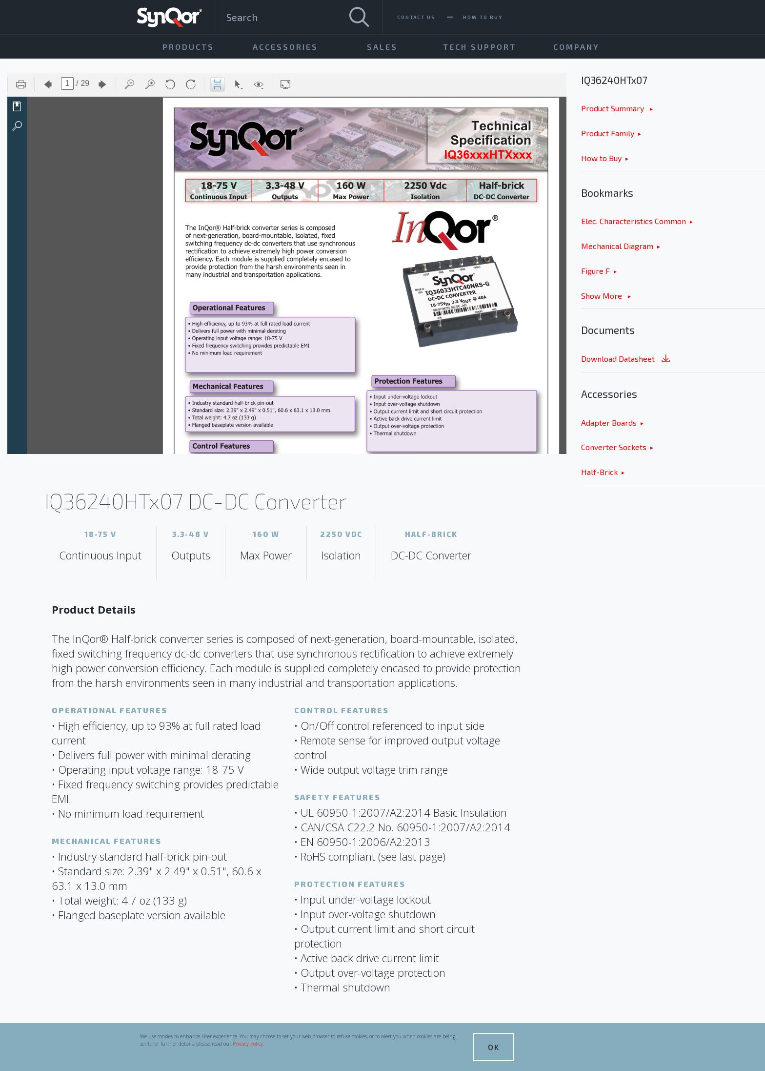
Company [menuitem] (576, 46)
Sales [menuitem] (382, 46)
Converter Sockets (613, 447)
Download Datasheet (626, 359)
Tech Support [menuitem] (479, 46)
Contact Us (416, 17)
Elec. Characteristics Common (633, 221)
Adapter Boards (609, 422)
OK (494, 1046)
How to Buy (601, 158)
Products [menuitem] (188, 46)
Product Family (607, 133)
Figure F (595, 270)
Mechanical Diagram (617, 245)
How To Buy (483, 17)
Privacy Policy (248, 1043)
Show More (602, 295)
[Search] (359, 17)
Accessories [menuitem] (285, 46)
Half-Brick (599, 471)
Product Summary (613, 108)
